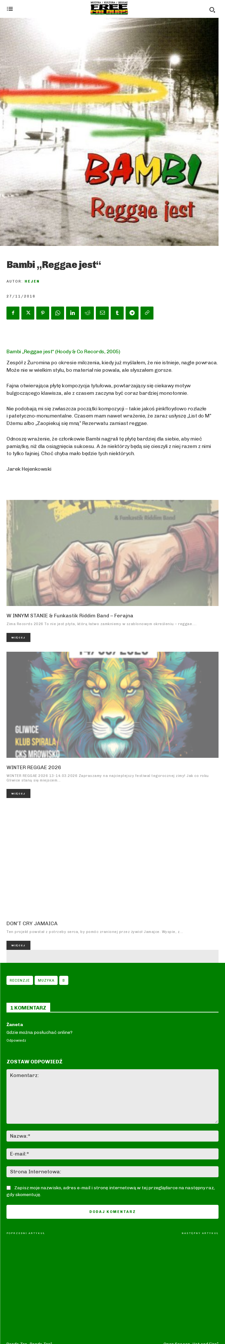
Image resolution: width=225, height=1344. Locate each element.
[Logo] (109, 8)
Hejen (32, 281)
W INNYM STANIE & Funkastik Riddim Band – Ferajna (69, 615)
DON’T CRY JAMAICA (32, 923)
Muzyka (46, 980)
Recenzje (19, 980)
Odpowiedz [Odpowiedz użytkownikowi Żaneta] (16, 1040)
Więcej (18, 637)
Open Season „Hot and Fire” (191, 1246)
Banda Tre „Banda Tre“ (29, 1246)
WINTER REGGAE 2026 (33, 767)
